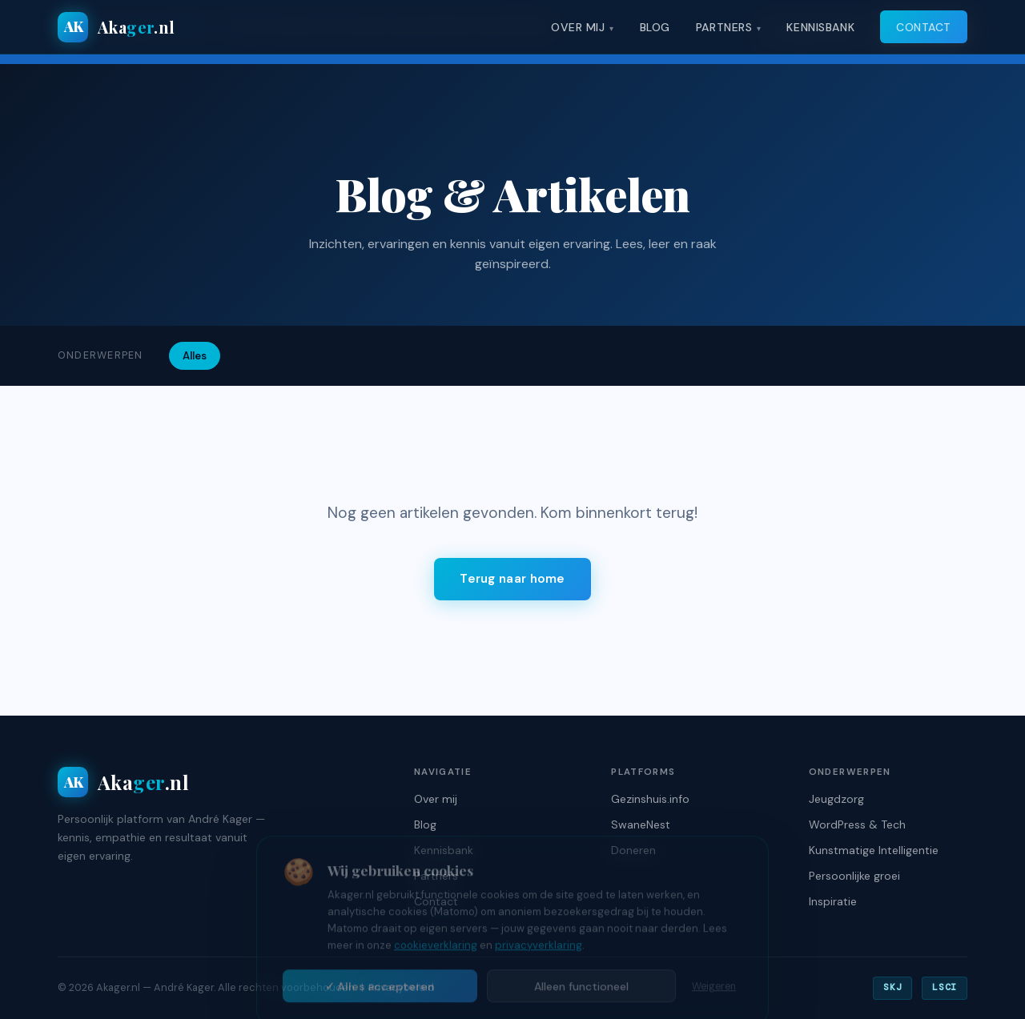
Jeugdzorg (836, 799)
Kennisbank (820, 27)
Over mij (578, 27)
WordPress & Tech (857, 824)
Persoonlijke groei (854, 876)
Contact (923, 27)
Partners (724, 27)
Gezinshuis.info (650, 799)
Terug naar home (512, 579)
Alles (195, 356)
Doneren (633, 850)
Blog (655, 27)
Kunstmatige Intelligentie (874, 850)
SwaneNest (640, 824)
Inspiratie (833, 901)
